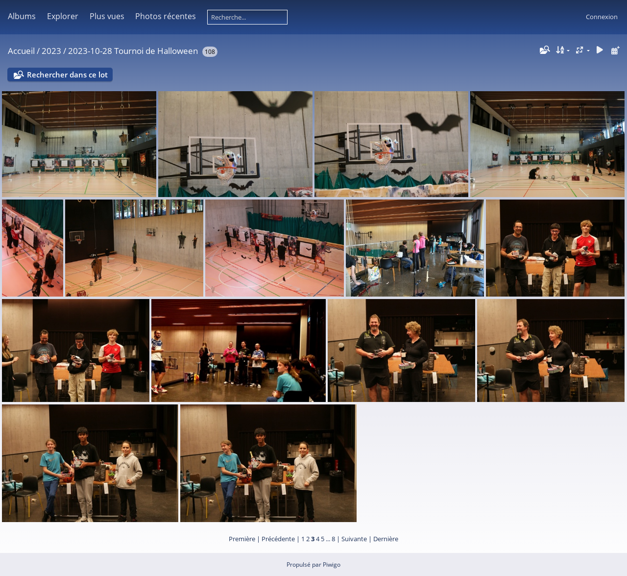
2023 (51, 50)
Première (242, 538)
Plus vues (107, 16)
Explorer (62, 16)
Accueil (21, 50)
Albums (22, 16)
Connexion (602, 16)
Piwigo (331, 564)
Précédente (278, 538)
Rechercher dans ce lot (67, 74)
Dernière (385, 538)
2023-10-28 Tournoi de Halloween (133, 50)
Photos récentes (165, 16)
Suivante (354, 538)
